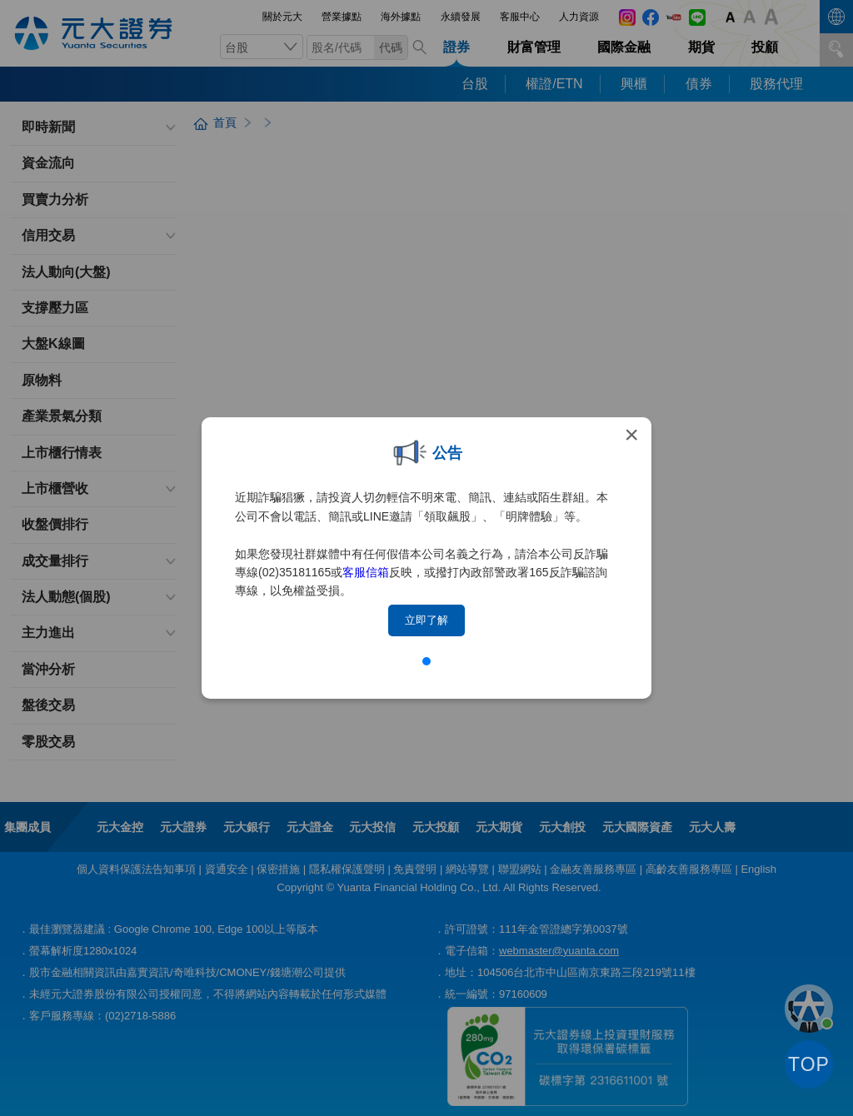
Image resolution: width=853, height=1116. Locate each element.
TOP (809, 1064)
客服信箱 (365, 572)
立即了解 (426, 620)
